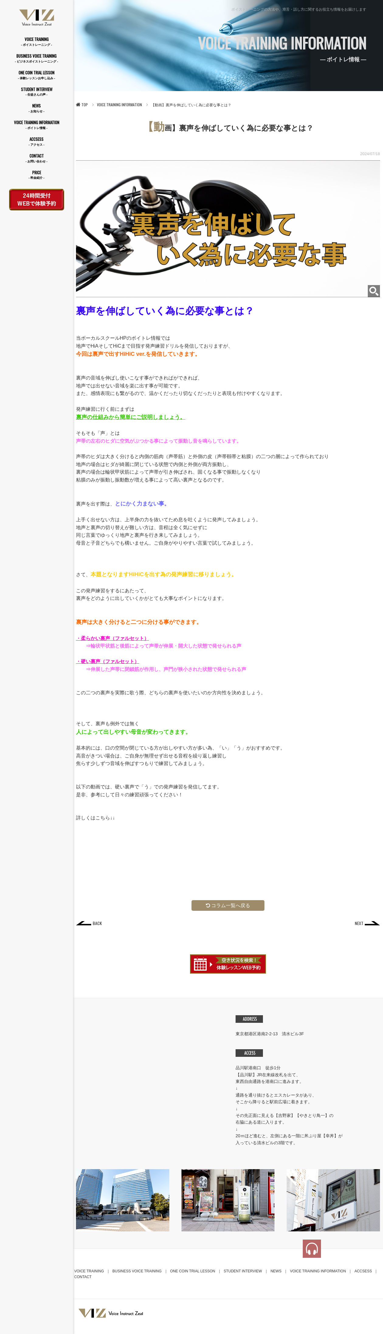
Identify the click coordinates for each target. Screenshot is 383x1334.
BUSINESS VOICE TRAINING (36, 58)
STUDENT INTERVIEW (36, 91)
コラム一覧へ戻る (228, 905)
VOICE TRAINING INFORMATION (36, 125)
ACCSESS (36, 141)
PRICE (36, 175)
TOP (82, 104)
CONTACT (36, 158)
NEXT (358, 923)
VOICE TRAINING (36, 41)
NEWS (36, 108)
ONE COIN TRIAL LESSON (36, 75)
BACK (97, 923)
